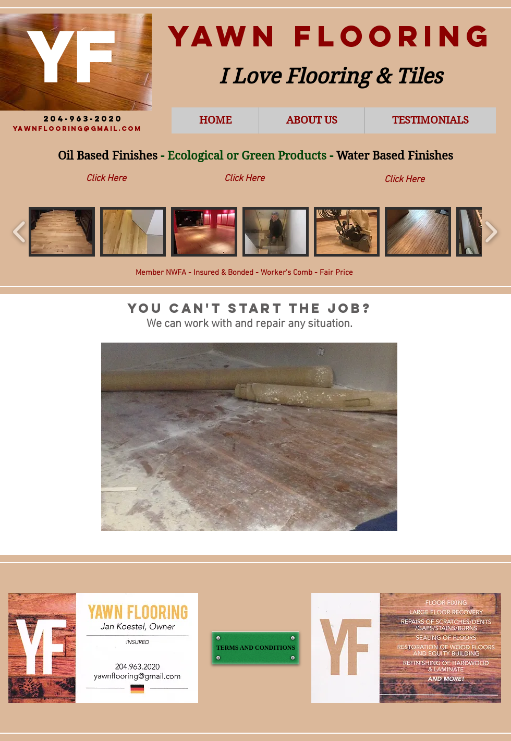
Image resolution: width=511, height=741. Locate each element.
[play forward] (491, 232)
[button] (62, 232)
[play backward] (19, 232)
